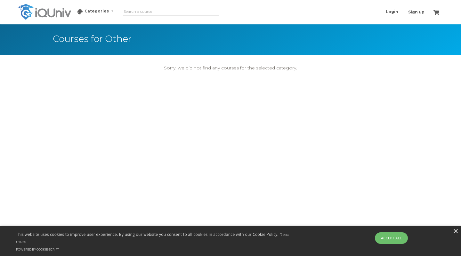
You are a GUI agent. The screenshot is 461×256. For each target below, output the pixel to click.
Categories (93, 11)
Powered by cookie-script (37, 249)
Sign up (416, 12)
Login (392, 11)
